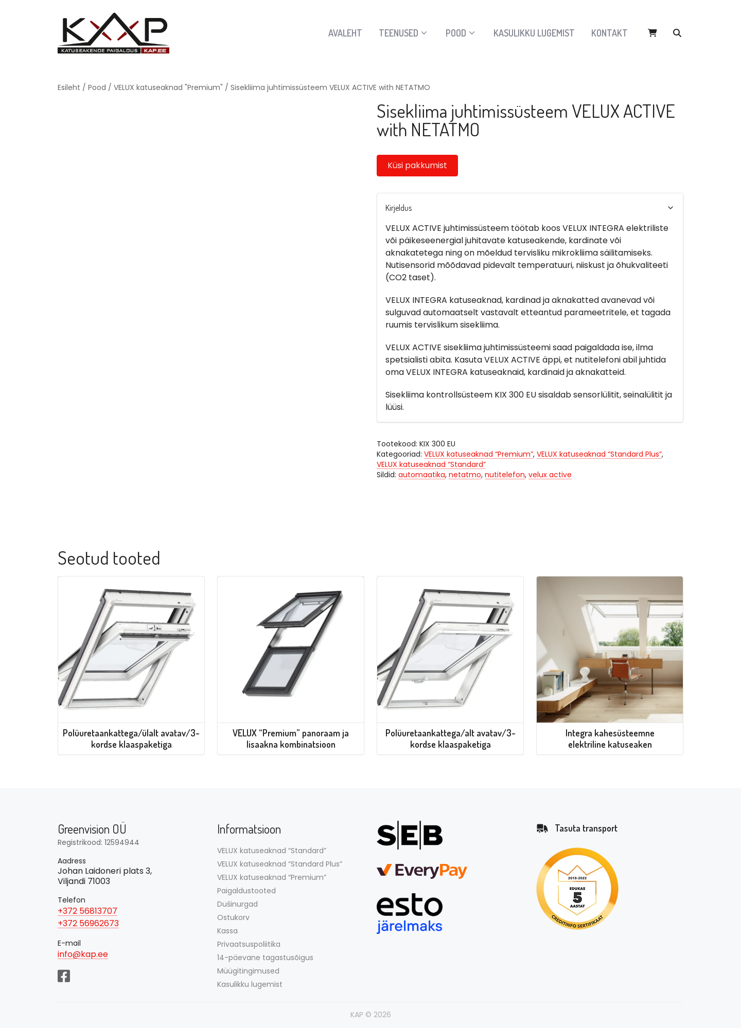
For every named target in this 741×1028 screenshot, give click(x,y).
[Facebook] (64, 975)
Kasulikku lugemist (534, 33)
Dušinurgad (237, 904)
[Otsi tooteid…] (677, 33)
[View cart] (652, 33)
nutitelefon (505, 475)
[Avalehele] (119, 33)
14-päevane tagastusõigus (265, 957)
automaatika (421, 475)
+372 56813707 (87, 911)
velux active (550, 475)
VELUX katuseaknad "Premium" (168, 87)
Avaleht (345, 33)
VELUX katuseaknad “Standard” (431, 464)
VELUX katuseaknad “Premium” (478, 454)
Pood (97, 87)
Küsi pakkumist (417, 165)
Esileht (69, 87)
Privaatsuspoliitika (248, 944)
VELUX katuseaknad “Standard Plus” (599, 454)
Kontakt (609, 33)
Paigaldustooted (246, 891)
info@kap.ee (83, 954)
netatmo (465, 475)
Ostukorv (233, 917)
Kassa (227, 931)
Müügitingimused (248, 971)
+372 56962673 (88, 923)
